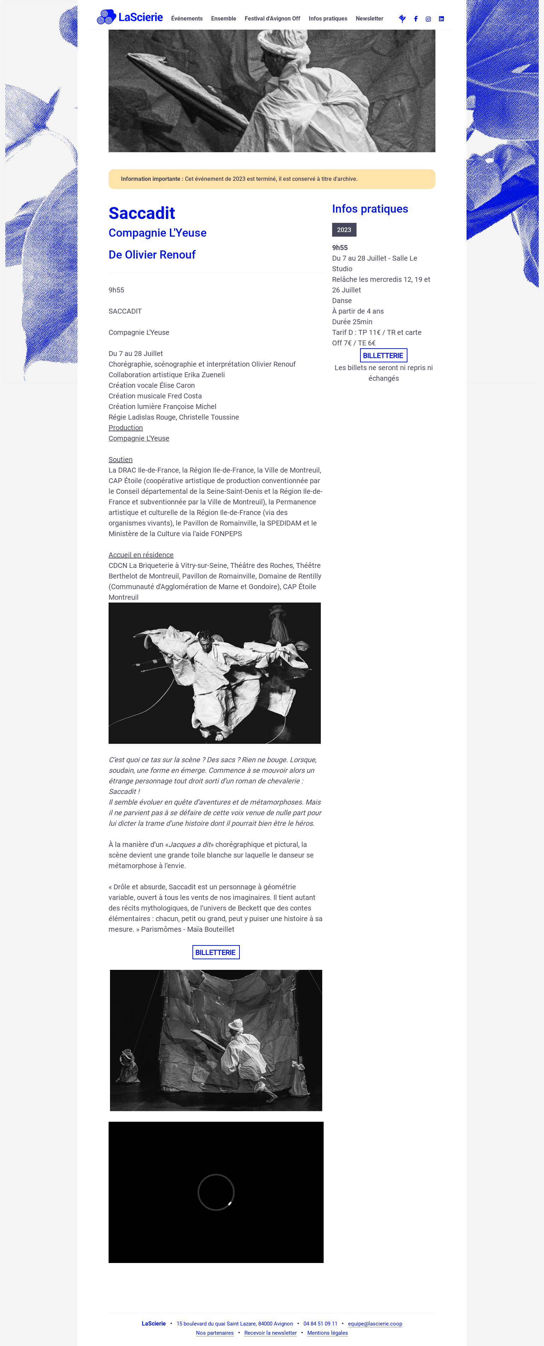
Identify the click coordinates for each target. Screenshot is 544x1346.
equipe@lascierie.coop (375, 1324)
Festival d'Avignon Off (272, 18)
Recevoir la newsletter (270, 1333)
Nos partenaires (215, 1333)
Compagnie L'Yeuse (139, 438)
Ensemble (223, 18)
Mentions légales (327, 1333)
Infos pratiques (328, 18)
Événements (187, 18)
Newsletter (369, 18)
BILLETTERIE (216, 952)
